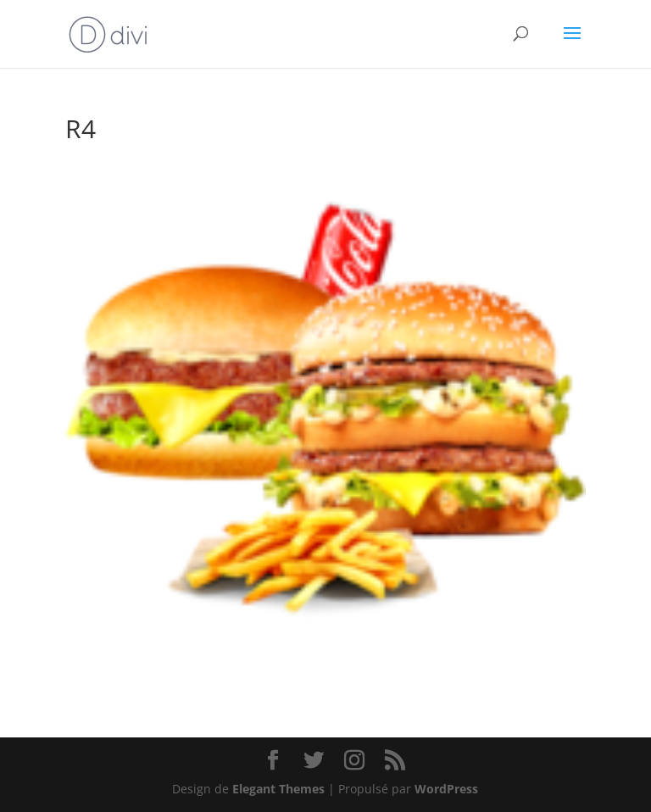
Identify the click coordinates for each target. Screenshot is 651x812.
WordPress (446, 789)
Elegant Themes (278, 789)
